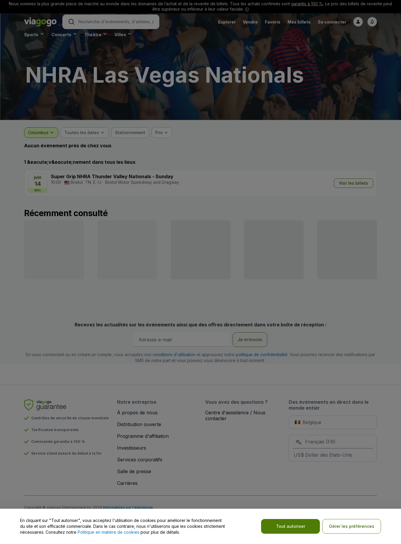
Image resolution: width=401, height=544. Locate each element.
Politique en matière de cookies (108, 532)
